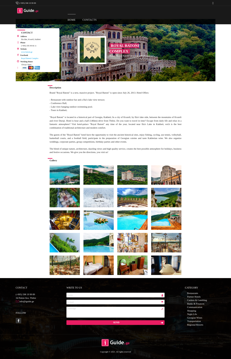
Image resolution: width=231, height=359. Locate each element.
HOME (105, 9)
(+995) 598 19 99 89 (25, 294)
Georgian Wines (194, 318)
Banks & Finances (195, 304)
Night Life (192, 314)
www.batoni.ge (27, 52)
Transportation (194, 321)
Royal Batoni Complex (30, 58)
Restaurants (192, 293)
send (116, 322)
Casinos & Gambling (197, 300)
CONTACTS (123, 9)
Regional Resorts (195, 325)
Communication (194, 307)
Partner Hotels (194, 297)
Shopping (191, 311)
